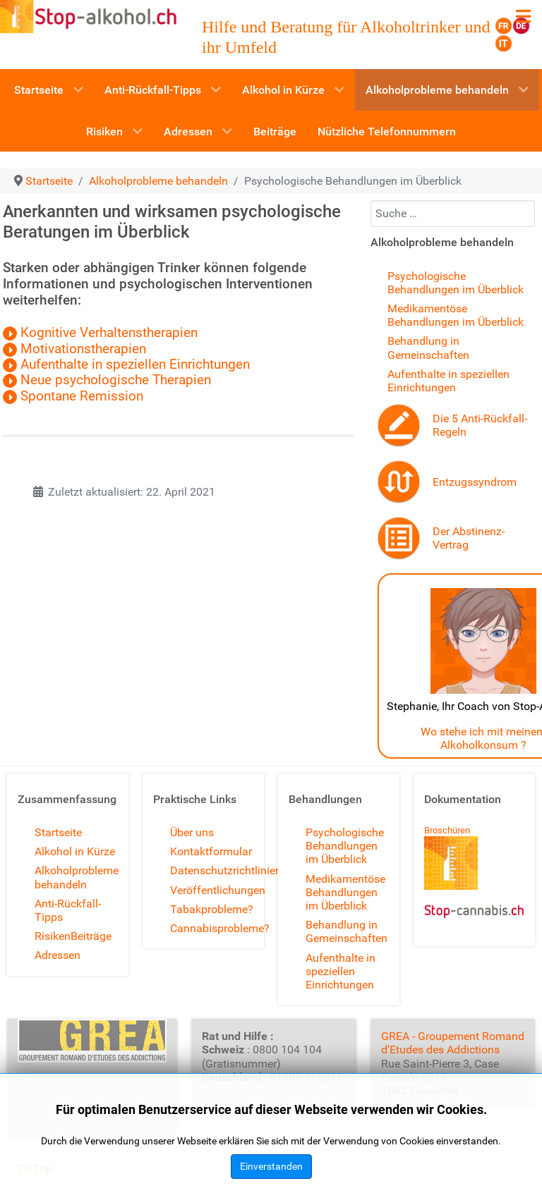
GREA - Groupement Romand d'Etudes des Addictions (452, 1042)
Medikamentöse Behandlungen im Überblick (455, 315)
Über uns (192, 832)
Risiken (53, 936)
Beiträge (91, 936)
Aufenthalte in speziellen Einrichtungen (126, 364)
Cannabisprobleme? (220, 928)
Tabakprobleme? (211, 909)
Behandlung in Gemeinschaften (428, 347)
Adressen (57, 955)
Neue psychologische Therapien (109, 380)
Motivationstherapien (74, 349)
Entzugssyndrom (475, 482)
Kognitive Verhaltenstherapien (100, 333)
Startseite (58, 832)
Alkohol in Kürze (75, 851)
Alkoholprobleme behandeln (77, 877)
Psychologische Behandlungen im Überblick (455, 282)
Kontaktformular (211, 851)
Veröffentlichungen (217, 890)
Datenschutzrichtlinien (226, 870)
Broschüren (447, 830)
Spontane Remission (81, 396)
